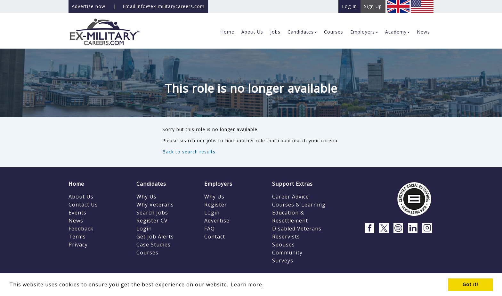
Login (144, 228)
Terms (77, 236)
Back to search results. (189, 152)
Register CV (152, 220)
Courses (147, 252)
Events (77, 212)
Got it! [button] (470, 284)
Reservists (286, 236)
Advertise (217, 220)
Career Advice (290, 196)
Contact (214, 236)
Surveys (282, 260)
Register (215, 204)
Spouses (283, 244)
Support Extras (292, 183)
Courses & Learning (299, 204)
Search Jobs (152, 212)
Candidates (151, 183)
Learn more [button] (246, 284)
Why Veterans (155, 204)
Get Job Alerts (155, 236)
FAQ (209, 228)
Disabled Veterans (296, 228)
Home (76, 183)
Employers (218, 183)
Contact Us (83, 204)
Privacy (78, 244)
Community (287, 252)
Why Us (146, 196)
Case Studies (153, 244)
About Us (81, 196)
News (76, 220)
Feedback (81, 228)
